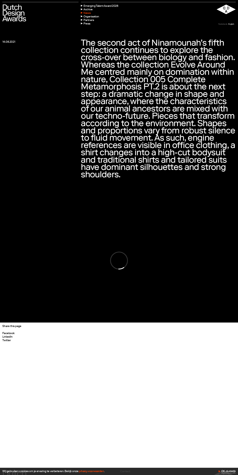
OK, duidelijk (228, 471)
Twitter (6, 340)
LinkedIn (7, 337)
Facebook (8, 333)
